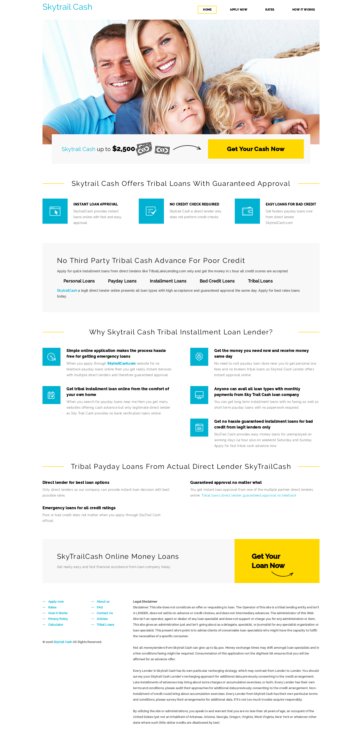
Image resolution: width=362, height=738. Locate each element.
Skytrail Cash (67, 7)
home (207, 9)
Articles (102, 619)
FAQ (100, 607)
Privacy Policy (58, 619)
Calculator (55, 624)
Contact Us (105, 613)
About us (103, 601)
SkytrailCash (67, 290)
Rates (52, 607)
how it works (303, 9)
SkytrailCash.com (121, 363)
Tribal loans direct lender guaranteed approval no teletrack (249, 495)
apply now (238, 9)
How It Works (57, 613)
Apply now (56, 601)
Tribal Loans (105, 624)
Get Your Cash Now (256, 149)
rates (269, 9)
